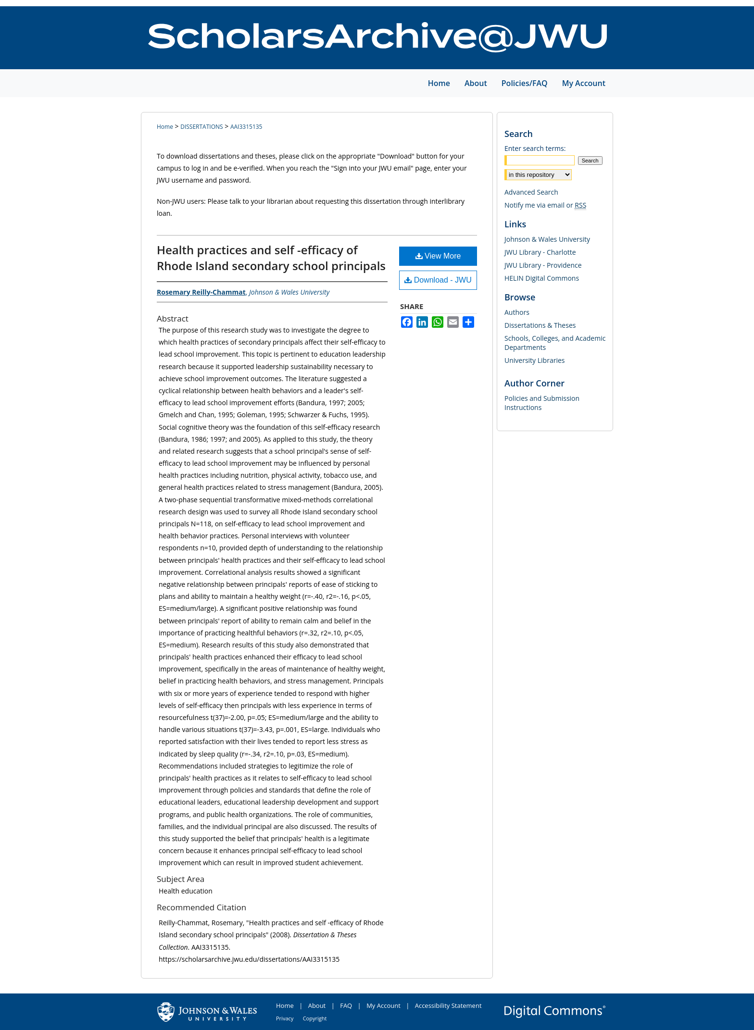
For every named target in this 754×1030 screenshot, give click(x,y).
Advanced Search (531, 192)
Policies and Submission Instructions (541, 403)
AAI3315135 (246, 127)
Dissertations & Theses (540, 325)
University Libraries (534, 360)
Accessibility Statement (448, 1005)
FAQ (346, 1005)
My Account (383, 1005)
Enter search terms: (535, 148)
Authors (516, 312)
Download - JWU (437, 280)
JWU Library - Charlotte (540, 252)
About (317, 1005)
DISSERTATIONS (201, 127)
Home (165, 127)
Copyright (315, 1018)
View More (438, 256)
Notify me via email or (545, 205)
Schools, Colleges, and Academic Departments (554, 343)
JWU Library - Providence (543, 265)
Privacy (284, 1018)
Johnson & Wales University (547, 239)
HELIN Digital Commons (541, 278)
